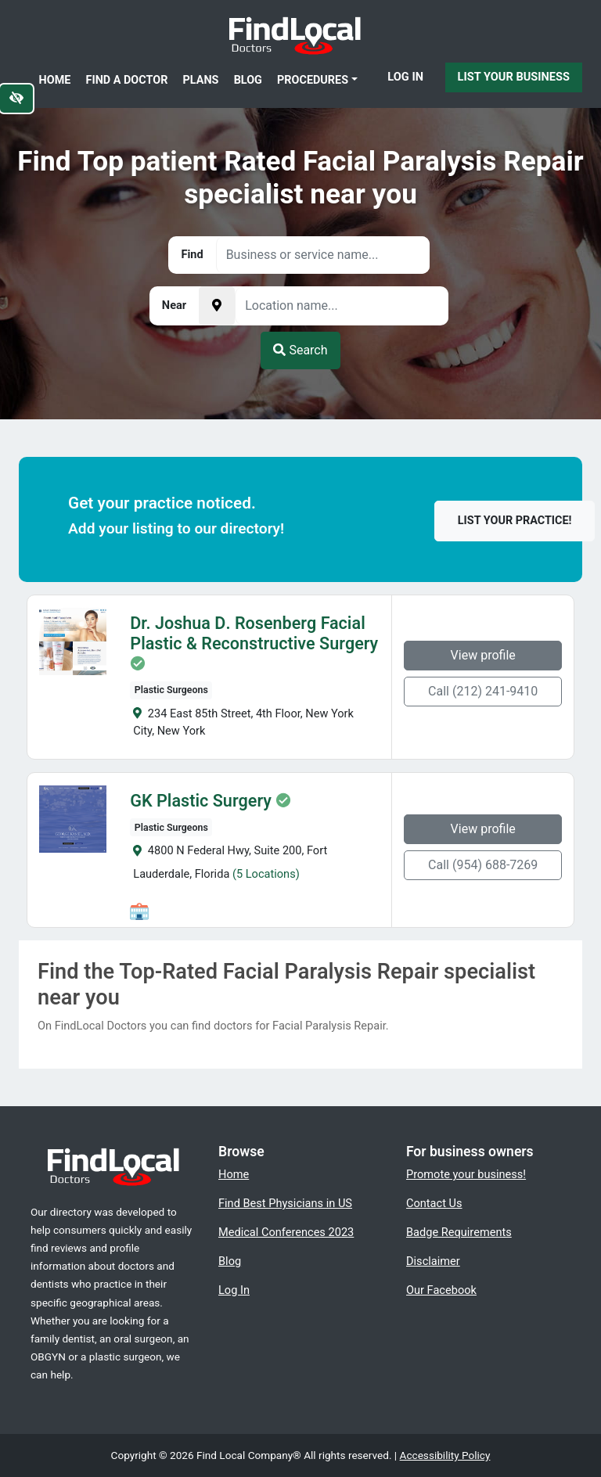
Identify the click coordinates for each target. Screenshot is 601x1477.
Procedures (312, 80)
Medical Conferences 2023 (286, 1232)
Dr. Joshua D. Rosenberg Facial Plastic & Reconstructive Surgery (249, 633)
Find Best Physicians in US (285, 1203)
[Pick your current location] (217, 305)
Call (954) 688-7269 (488, 864)
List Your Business (514, 77)
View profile (487, 655)
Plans (201, 80)
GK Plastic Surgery (196, 801)
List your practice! (515, 520)
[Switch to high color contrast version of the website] (16, 98)
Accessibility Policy (445, 1455)
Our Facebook (441, 1290)
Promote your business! (466, 1174)
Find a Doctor (127, 80)
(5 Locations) (260, 874)
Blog (248, 80)
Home (55, 80)
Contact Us (434, 1203)
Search (300, 350)
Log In (405, 77)
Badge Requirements (459, 1232)
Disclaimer (433, 1261)
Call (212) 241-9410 (488, 691)
